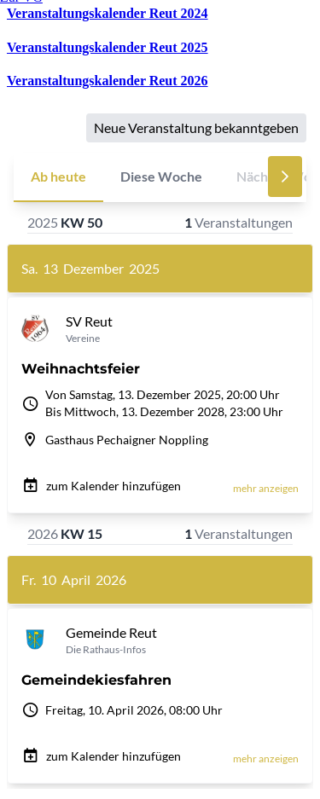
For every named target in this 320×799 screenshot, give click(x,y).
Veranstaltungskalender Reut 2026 (107, 80)
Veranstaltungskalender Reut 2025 (107, 47)
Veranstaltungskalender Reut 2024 (107, 13)
